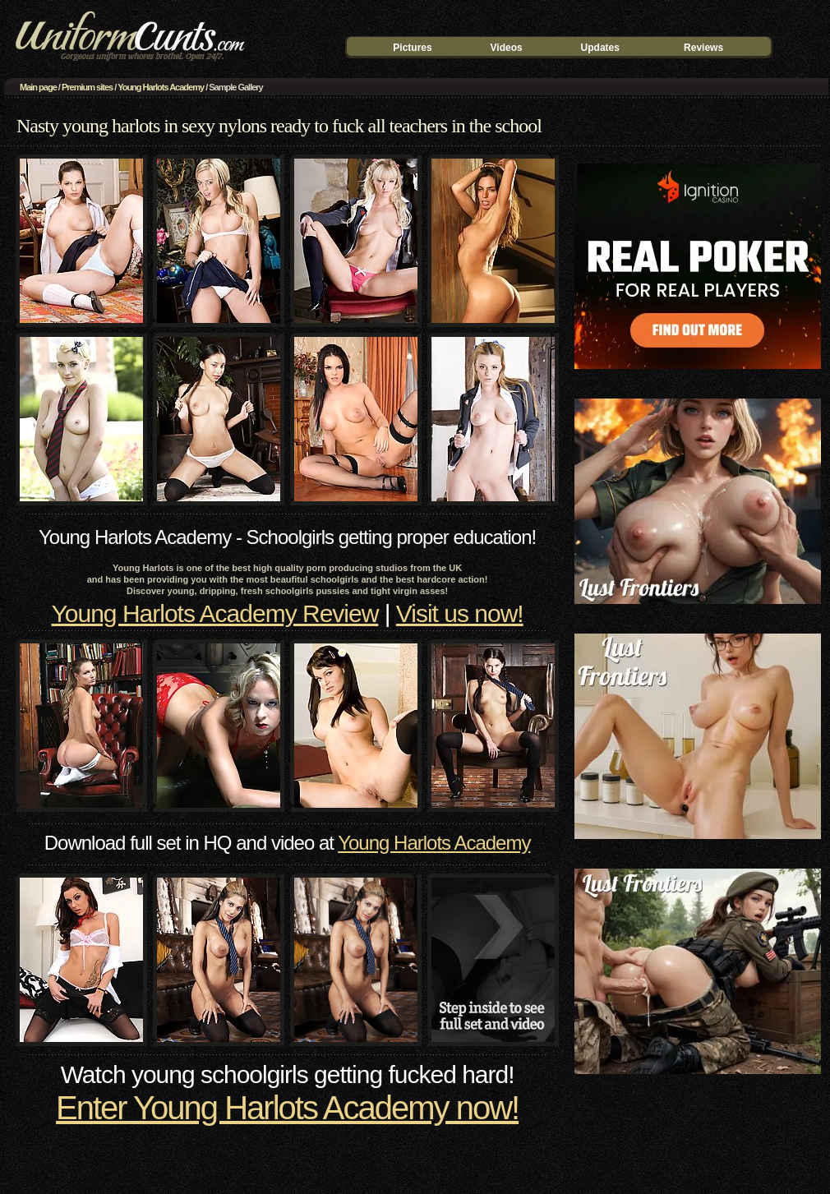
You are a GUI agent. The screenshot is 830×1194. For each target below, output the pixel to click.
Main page (38, 87)
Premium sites (87, 87)
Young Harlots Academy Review (215, 613)
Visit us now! (459, 613)
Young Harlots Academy (161, 87)
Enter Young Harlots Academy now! (287, 1108)
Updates (600, 47)
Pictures (412, 47)
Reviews (703, 47)
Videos (507, 47)
